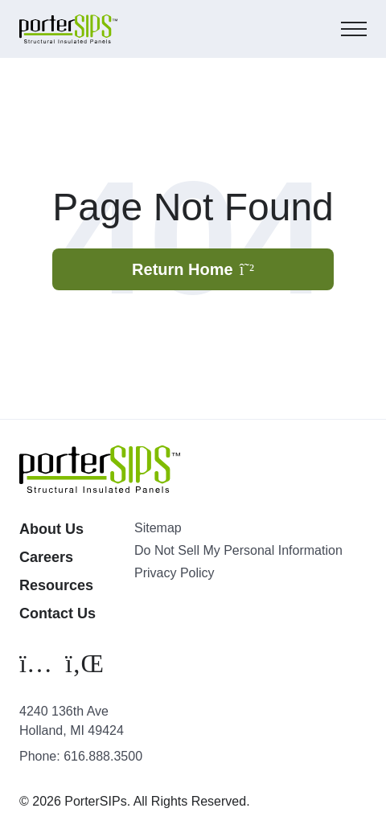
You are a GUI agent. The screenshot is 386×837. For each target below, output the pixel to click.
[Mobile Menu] (354, 29)
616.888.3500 (103, 756)
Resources (56, 585)
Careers (46, 557)
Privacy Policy (174, 573)
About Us (51, 529)
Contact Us (57, 613)
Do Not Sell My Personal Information (238, 550)
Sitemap (158, 528)
